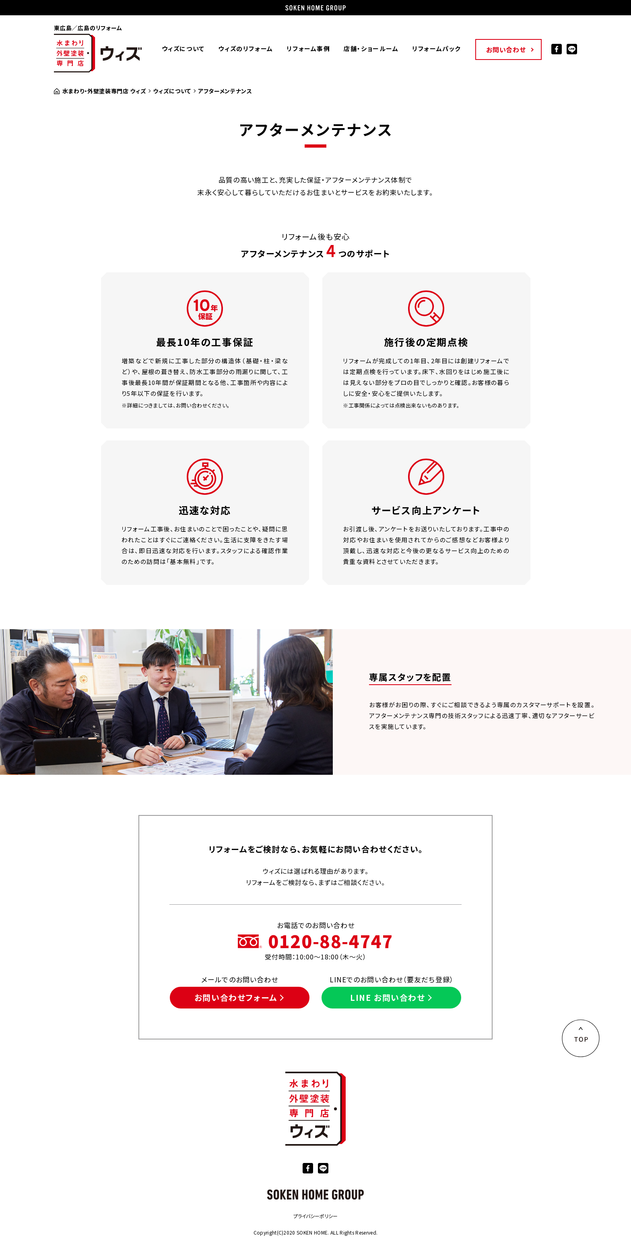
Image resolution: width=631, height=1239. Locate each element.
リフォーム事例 (308, 48)
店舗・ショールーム (371, 48)
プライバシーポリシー (315, 1215)
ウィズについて (183, 48)
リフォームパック (436, 48)
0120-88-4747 (330, 940)
